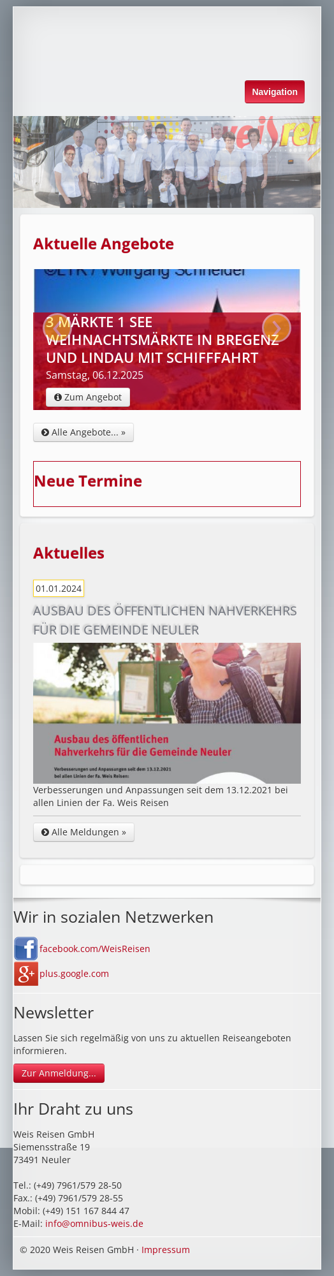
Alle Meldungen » (83, 832)
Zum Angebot (88, 397)
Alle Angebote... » (83, 432)
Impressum (166, 1249)
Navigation (275, 92)
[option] (167, 162)
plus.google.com (74, 973)
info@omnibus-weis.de (94, 1223)
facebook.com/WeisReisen (95, 948)
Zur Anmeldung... (59, 1073)
